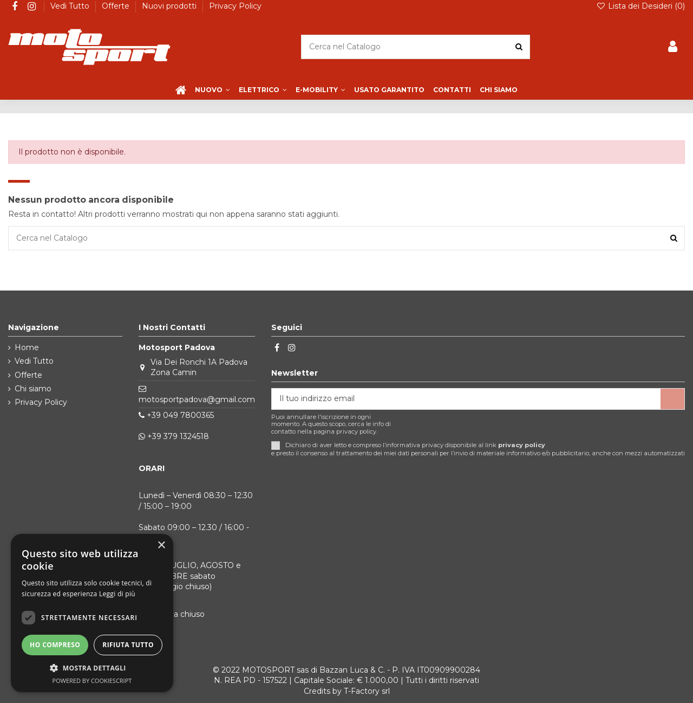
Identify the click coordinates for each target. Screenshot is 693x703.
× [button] (161, 545)
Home (27, 347)
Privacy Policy (235, 6)
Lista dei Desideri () (640, 6)
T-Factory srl (367, 691)
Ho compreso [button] (55, 644)
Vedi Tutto (70, 6)
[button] (92, 668)
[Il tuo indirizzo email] (466, 399)
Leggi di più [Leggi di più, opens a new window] (117, 593)
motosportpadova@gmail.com (197, 399)
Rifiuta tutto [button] (128, 644)
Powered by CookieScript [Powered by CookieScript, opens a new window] (92, 680)
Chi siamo (33, 389)
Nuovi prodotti (170, 6)
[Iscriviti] (672, 399)
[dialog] (92, 613)
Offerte (117, 6)
